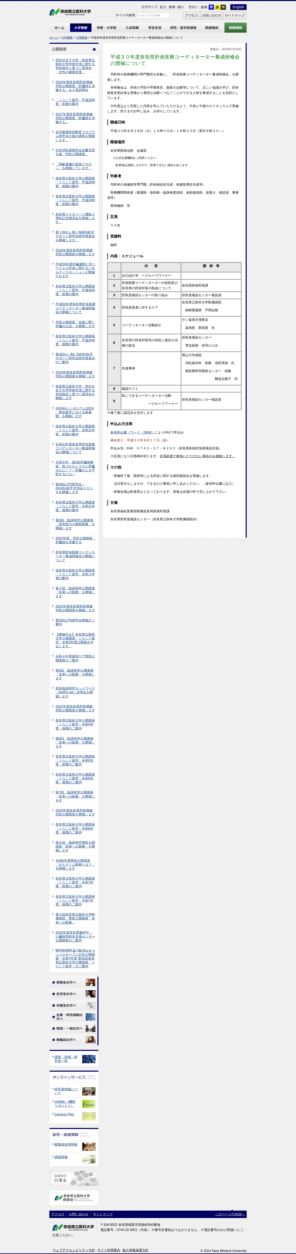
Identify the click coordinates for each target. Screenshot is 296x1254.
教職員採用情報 (65, 1144)
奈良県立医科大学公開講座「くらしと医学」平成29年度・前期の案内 (75, 200)
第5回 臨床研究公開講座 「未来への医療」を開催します (75, 674)
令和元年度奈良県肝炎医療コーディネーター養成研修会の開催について (75, 448)
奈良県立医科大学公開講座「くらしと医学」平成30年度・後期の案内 (75, 340)
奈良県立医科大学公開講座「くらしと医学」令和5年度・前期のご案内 (75, 760)
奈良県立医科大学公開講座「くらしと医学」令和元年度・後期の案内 (75, 506)
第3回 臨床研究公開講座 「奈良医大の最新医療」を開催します (75, 524)
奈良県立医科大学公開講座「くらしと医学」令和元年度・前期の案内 (75, 430)
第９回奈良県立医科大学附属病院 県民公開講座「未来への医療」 (75, 918)
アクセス (58, 1214)
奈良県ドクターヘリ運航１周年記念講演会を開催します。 (75, 218)
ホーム (53, 37)
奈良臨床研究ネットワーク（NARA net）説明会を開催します (75, 692)
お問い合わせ (79, 1214)
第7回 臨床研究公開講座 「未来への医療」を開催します (75, 796)
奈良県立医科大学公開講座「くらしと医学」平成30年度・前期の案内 (75, 290)
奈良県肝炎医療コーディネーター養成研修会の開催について (75, 556)
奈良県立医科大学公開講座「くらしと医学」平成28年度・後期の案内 (75, 182)
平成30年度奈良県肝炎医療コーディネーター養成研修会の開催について (75, 308)
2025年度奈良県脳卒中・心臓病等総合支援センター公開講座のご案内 (75, 936)
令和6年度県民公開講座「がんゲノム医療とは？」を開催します (75, 864)
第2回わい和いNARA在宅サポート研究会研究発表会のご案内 (75, 358)
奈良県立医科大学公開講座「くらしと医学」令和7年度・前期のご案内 (75, 882)
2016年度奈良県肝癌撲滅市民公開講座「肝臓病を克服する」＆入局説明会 (75, 86)
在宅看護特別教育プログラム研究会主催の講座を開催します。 (75, 136)
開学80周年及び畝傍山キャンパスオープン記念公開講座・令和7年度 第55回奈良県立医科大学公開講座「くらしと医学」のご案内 (75, 958)
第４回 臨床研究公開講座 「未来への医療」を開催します (75, 592)
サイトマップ (103, 1214)
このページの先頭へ (230, 1214)
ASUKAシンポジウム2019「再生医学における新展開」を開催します (75, 412)
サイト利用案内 (108, 1250)
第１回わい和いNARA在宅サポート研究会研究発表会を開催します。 (75, 236)
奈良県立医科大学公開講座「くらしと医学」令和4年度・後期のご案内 (75, 724)
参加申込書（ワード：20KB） (132, 432)
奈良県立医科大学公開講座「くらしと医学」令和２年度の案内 (75, 574)
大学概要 (67, 37)
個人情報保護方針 (135, 1250)
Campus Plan (64, 1114)
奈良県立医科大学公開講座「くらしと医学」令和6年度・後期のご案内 (75, 828)
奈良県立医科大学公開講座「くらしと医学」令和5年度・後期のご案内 (75, 778)
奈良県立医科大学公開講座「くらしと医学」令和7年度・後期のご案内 (75, 900)
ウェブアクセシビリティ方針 (73, 1250)
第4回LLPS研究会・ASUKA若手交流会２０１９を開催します (74, 488)
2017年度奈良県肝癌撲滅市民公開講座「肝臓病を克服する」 (75, 118)
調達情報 (61, 1157)
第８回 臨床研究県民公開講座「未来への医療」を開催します (75, 846)
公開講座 (82, 37)
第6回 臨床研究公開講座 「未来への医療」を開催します (75, 742)
